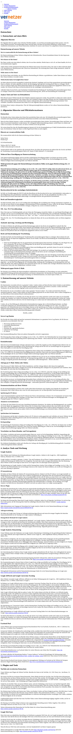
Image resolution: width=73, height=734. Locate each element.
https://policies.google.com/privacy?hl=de (16, 613)
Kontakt (6, 13)
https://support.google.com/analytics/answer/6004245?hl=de (17, 507)
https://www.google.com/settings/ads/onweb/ (45, 559)
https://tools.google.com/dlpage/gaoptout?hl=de (53, 494)
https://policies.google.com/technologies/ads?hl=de (14, 572)
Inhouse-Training (12, 8)
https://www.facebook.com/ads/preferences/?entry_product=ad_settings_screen (22, 656)
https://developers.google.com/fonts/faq (44, 729)
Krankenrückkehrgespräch (11, 7)
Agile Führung (8, 10)
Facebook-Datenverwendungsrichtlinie (54, 640)
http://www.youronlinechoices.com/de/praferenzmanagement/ (46, 661)
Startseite (6, 4)
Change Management (9, 5)
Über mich (7, 11)
